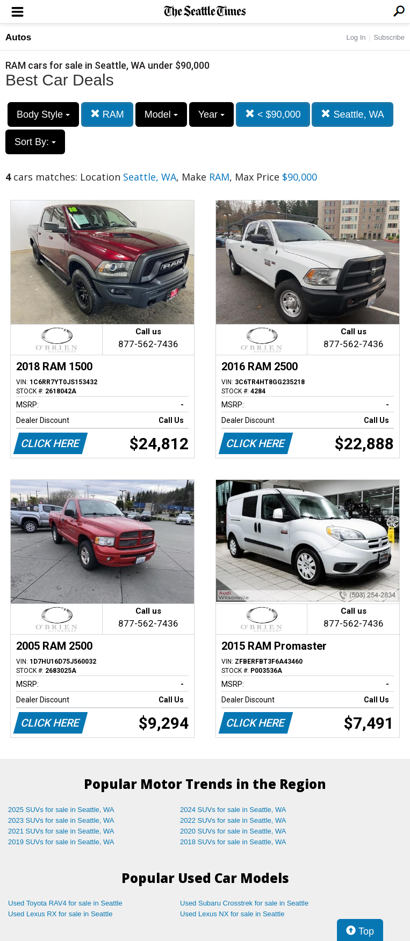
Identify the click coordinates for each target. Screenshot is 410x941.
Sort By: (35, 142)
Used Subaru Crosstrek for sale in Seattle (244, 903)
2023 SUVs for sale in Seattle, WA (61, 820)
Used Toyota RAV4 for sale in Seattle (65, 903)
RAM (107, 114)
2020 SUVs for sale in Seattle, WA (233, 831)
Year (211, 114)
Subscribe (389, 37)
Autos (18, 37)
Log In (355, 37)
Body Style (43, 114)
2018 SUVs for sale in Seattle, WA (233, 842)
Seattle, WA (352, 114)
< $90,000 (273, 114)
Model (161, 114)
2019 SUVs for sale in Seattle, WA (61, 842)
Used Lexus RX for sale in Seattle (60, 914)
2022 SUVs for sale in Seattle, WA (233, 820)
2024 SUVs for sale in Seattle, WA (233, 810)
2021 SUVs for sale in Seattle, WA (61, 831)
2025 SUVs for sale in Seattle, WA (61, 810)
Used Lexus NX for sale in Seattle (232, 914)
